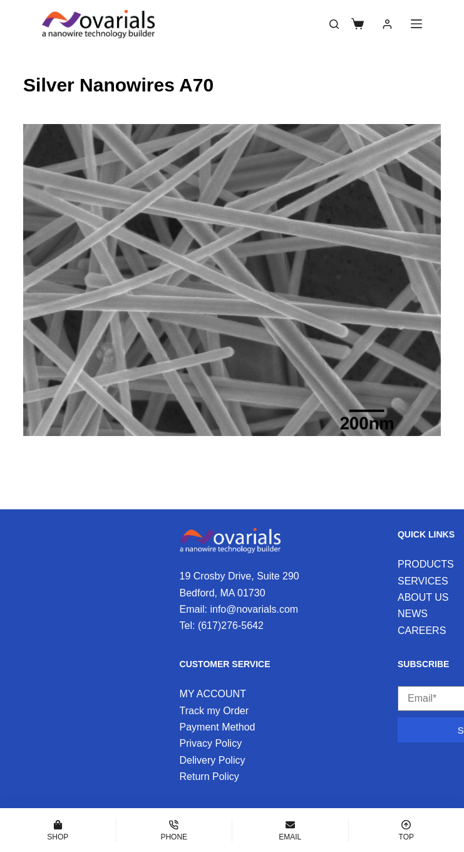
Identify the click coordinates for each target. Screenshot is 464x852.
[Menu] (416, 23)
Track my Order (214, 710)
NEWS (413, 613)
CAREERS (422, 630)
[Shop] (57, 830)
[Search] (334, 24)
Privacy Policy (211, 743)
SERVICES (423, 581)
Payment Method (217, 727)
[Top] (406, 830)
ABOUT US (423, 597)
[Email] (290, 830)
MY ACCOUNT (213, 693)
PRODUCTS (426, 564)
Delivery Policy (212, 760)
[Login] (387, 24)
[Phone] (174, 830)
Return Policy (209, 776)
